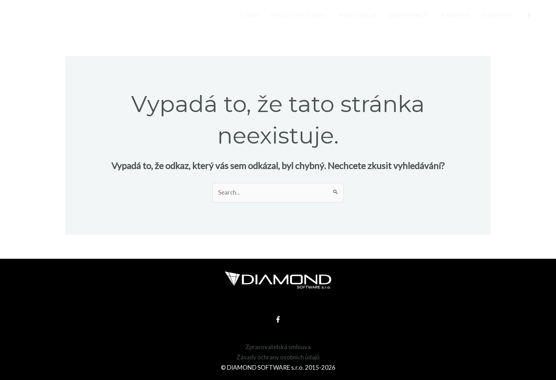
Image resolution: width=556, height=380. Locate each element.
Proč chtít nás (299, 15)
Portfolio (358, 15)
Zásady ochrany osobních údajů (278, 357)
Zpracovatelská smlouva (278, 347)
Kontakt (497, 15)
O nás (248, 15)
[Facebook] (529, 15)
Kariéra (455, 15)
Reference (409, 15)
